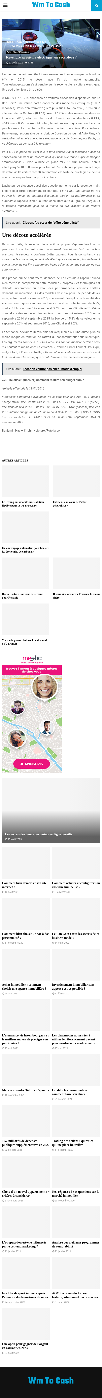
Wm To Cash (51, 5)
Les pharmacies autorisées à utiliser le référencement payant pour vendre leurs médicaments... (74, 1039)
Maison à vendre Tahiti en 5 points (25, 1090)
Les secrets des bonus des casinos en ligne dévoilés (38, 834)
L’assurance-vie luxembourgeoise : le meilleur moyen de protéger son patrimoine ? (25, 1039)
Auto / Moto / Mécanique (18, 52)
